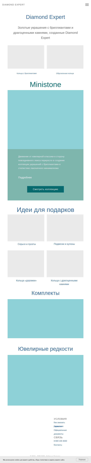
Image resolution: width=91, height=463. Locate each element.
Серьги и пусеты (27, 244)
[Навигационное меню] (87, 5)
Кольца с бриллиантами (27, 73)
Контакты (58, 445)
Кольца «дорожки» (26, 280)
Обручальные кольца (65, 73)
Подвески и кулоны (64, 244)
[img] (65, 57)
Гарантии (58, 426)
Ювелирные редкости (45, 349)
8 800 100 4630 (60, 441)
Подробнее (25, 177)
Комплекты (45, 293)
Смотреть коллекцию (45, 189)
